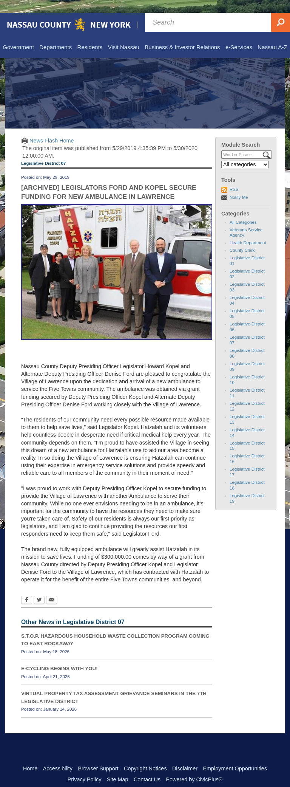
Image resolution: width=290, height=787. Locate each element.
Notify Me (239, 184)
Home (30, 756)
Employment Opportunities (235, 756)
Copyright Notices (145, 756)
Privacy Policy (85, 767)
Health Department (248, 230)
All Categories (243, 209)
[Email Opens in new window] (51, 588)
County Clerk (242, 237)
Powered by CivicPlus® (194, 767)
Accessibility (57, 756)
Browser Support (98, 756)
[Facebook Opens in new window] (26, 588)
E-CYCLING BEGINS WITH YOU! (59, 655)
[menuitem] (18, 34)
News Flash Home (51, 128)
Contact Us (147, 767)
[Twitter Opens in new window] (39, 588)
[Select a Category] (245, 151)
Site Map (117, 767)
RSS (234, 176)
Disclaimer (184, 756)
